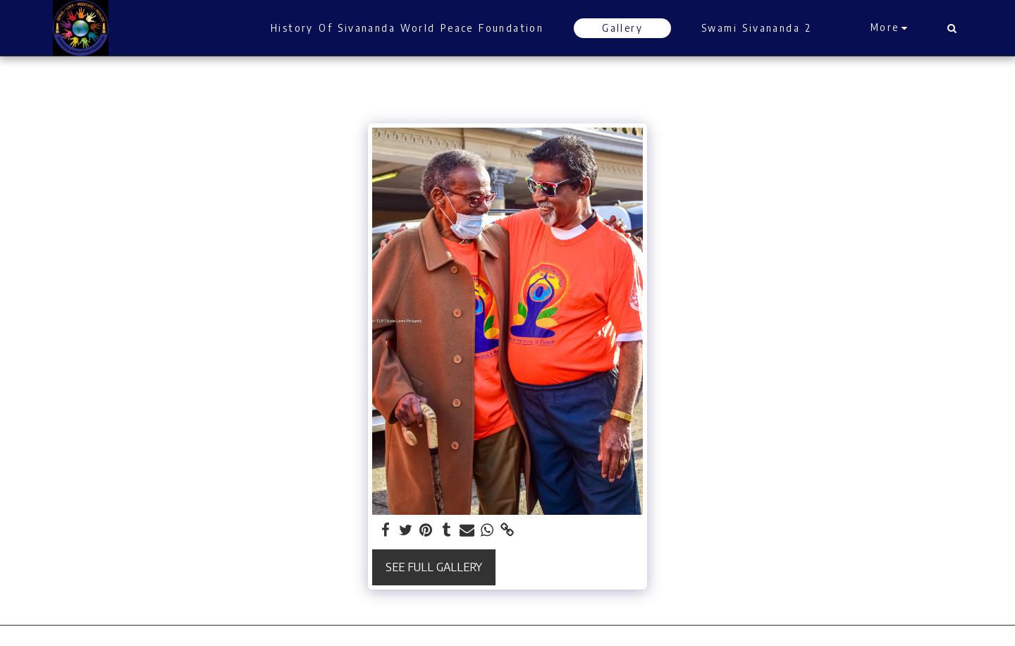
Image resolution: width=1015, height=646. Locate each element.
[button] (951, 28)
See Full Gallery (434, 566)
